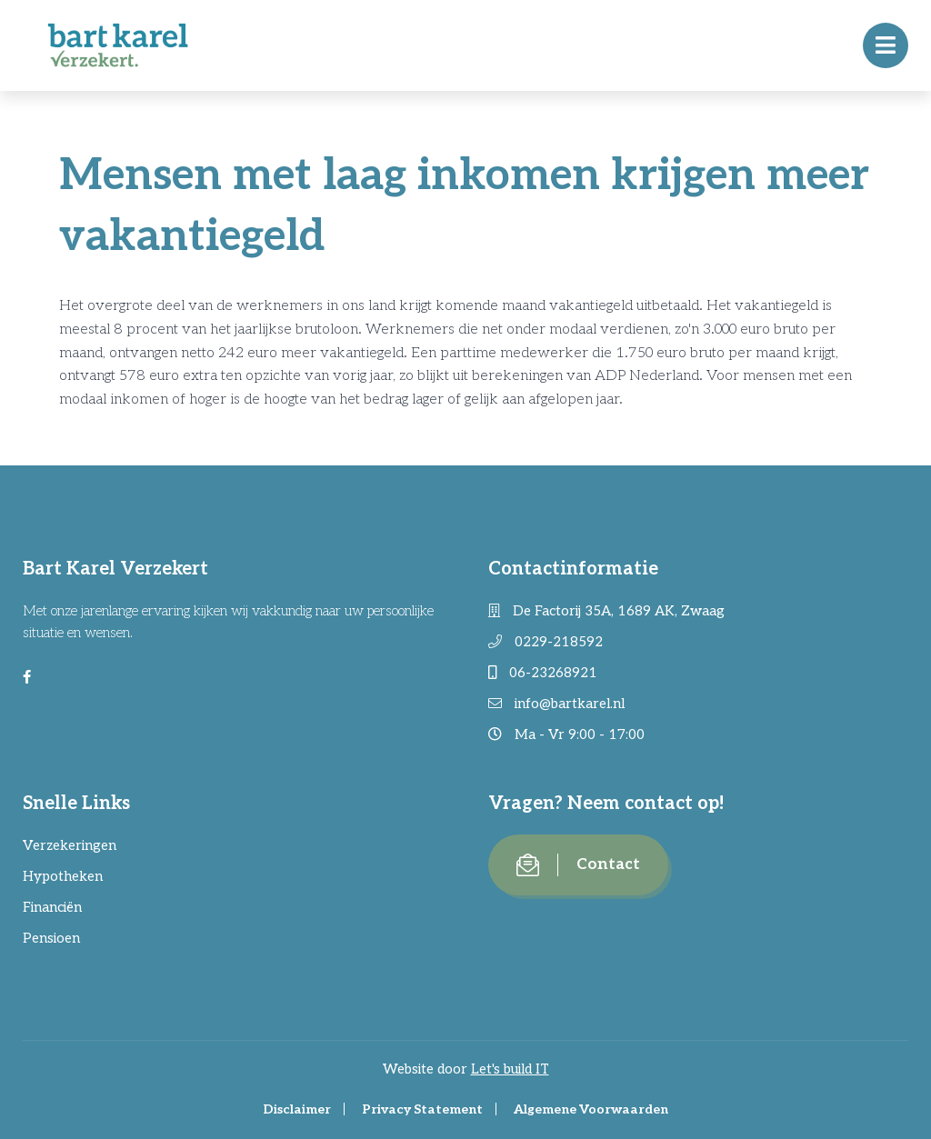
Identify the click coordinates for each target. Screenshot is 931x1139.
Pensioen (51, 938)
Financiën (52, 907)
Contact (578, 865)
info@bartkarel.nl (556, 703)
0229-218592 (545, 642)
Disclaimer (297, 1109)
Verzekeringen (69, 845)
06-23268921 (542, 672)
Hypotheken (63, 876)
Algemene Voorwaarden (591, 1109)
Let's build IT (510, 1069)
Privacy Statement (422, 1109)
